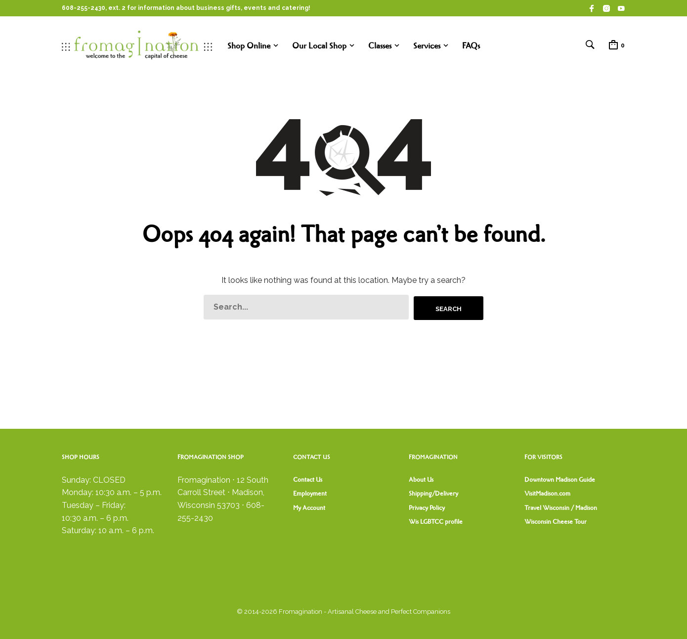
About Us (421, 480)
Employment (310, 494)
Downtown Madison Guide (559, 480)
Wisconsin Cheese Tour (555, 522)
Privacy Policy (427, 508)
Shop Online (248, 46)
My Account (309, 508)
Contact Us (307, 480)
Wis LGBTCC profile (436, 522)
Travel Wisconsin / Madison (560, 508)
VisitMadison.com (547, 494)
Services (426, 46)
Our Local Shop (319, 46)
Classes (379, 46)
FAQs (471, 46)
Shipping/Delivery (433, 494)
